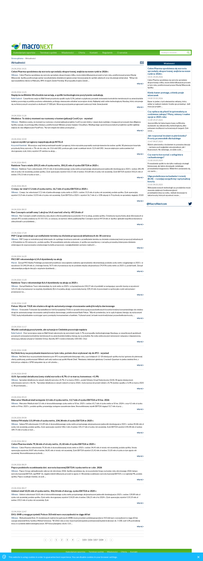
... (78, 540)
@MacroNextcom (157, 203)
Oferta (81, 52)
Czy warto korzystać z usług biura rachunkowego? (165, 156)
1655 (84, 540)
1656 (89, 540)
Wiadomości (67, 52)
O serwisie (122, 52)
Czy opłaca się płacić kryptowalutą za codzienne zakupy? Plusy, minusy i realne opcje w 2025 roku (169, 114)
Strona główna (17, 58)
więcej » (140, 83)
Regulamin (107, 52)
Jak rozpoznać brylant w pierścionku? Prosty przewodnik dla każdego (167, 137)
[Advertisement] (101, 22)
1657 (95, 540)
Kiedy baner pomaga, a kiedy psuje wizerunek (166, 94)
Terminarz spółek (48, 52)
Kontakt (94, 52)
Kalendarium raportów (24, 52)
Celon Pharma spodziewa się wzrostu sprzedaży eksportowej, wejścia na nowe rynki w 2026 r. (169, 71)
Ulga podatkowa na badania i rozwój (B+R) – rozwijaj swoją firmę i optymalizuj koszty (169, 179)
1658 (100, 540)
